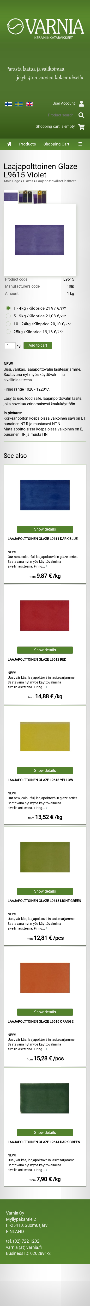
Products (27, 144)
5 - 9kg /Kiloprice (29, 316)
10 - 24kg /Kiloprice (31, 323)
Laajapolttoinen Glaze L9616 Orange (40, 1022)
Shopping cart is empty (61, 126)
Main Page (12, 181)
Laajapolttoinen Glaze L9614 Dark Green (44, 1142)
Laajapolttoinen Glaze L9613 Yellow (40, 780)
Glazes (28, 181)
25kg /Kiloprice (27, 331)
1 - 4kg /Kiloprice (29, 308)
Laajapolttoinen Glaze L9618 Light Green (44, 901)
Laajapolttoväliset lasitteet (56, 181)
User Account (69, 103)
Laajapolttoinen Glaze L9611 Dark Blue (43, 539)
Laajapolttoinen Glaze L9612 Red (37, 660)
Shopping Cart (56, 144)
